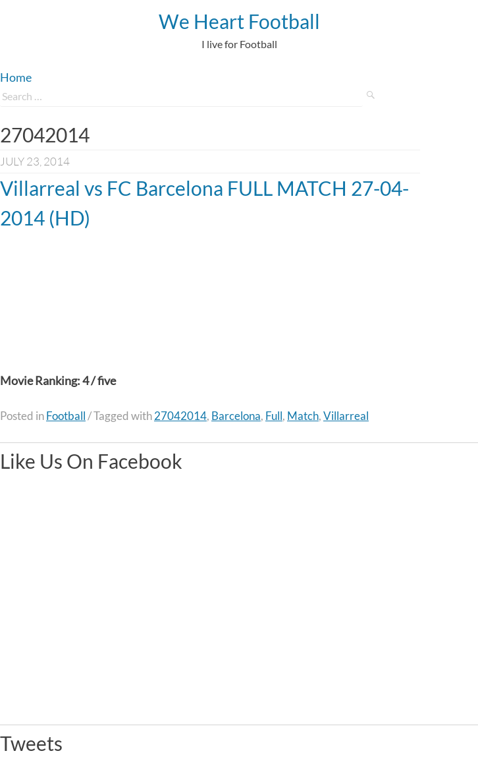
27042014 (180, 416)
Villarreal (346, 416)
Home (16, 77)
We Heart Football (239, 21)
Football (66, 416)
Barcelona (236, 416)
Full (273, 416)
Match (303, 416)
